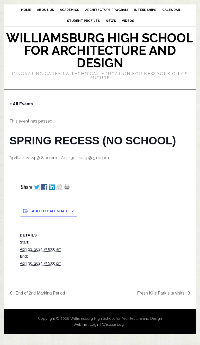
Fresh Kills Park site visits (161, 293)
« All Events (21, 104)
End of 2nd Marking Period (39, 293)
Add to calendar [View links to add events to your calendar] (49, 211)
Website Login (114, 324)
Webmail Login (86, 324)
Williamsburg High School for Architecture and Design (99, 50)
